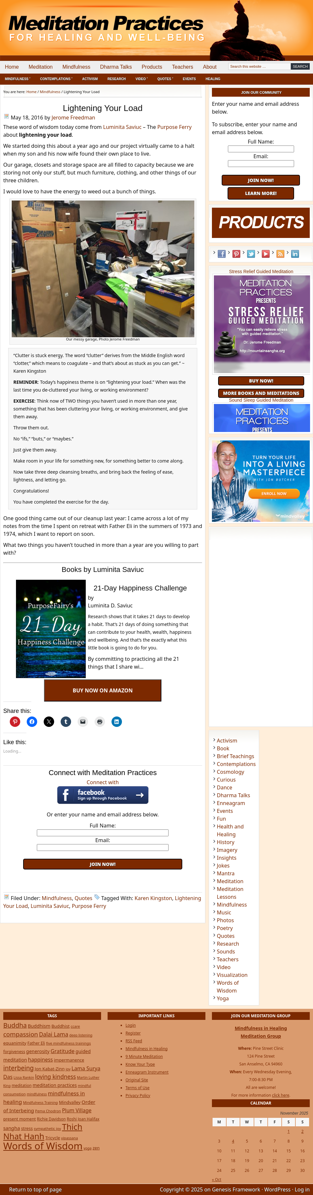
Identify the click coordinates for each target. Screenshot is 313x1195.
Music (224, 912)
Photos (225, 920)
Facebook (222, 254)
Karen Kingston (153, 898)
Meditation (41, 67)
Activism (90, 79)
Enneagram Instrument (147, 1072)
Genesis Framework (236, 1189)
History (225, 842)
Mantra (225, 873)
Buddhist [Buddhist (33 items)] (61, 1026)
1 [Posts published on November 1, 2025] (289, 1131)
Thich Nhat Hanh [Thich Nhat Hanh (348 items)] (42, 1131)
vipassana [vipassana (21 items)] (69, 1137)
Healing (213, 79)
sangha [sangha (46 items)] (11, 1128)
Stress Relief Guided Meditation (261, 271)
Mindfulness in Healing (147, 1048)
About (209, 67)
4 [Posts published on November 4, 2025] (233, 1141)
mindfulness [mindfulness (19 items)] (37, 1094)
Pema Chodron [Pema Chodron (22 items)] (48, 1110)
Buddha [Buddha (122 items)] (15, 1025)
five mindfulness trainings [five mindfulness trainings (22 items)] (68, 1043)
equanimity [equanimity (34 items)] (14, 1043)
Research (117, 79)
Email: (102, 840)
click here (280, 1095)
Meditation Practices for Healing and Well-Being (75, 22)
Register (133, 1033)
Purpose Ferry (174, 127)
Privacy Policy (138, 1095)
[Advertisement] (102, 879)
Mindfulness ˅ (17, 79)
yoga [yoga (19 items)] (87, 1148)
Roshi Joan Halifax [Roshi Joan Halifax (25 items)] (83, 1118)
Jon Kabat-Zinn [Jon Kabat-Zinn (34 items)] (50, 1069)
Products (152, 67)
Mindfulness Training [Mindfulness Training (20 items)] (40, 1102)
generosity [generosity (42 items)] (37, 1051)
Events (189, 79)
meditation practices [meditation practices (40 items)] (55, 1085)
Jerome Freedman (73, 117)
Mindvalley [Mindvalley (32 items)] (70, 1102)
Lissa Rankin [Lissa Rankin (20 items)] (24, 1077)
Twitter (251, 254)
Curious (226, 779)
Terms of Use (137, 1088)
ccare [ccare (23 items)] (75, 1026)
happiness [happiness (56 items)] (40, 1059)
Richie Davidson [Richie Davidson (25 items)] (51, 1118)
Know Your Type (140, 1064)
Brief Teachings (235, 756)
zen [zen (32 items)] (96, 1148)
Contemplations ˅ (56, 79)
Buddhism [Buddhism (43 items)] (39, 1025)
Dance (224, 787)
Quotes (84, 898)
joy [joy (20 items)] (68, 1068)
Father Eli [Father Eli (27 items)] (36, 1043)
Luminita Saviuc (122, 127)
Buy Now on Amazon (103, 690)
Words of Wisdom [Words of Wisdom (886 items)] (42, 1145)
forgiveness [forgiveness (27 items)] (14, 1051)
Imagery (227, 850)
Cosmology (230, 771)
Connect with (103, 791)
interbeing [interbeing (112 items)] (18, 1068)
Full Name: (103, 825)
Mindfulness (76, 67)
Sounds (226, 951)
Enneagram (231, 803)
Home (12, 67)
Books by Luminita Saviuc (103, 569)
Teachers (182, 67)
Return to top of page (35, 1189)
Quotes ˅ (165, 79)
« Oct (216, 1179)
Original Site (137, 1080)
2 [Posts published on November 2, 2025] (302, 1131)
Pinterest (236, 254)
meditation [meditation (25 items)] (22, 1085)
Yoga (223, 998)
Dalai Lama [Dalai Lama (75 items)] (53, 1034)
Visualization (232, 975)
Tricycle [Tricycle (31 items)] (52, 1138)
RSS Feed (280, 254)
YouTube (266, 254)
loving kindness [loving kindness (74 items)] (55, 1076)
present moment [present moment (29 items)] (19, 1119)
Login (131, 1025)
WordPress (277, 1189)
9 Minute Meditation (144, 1056)
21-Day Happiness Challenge (140, 588)
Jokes (223, 865)
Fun (221, 818)
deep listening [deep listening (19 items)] (81, 1035)
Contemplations (236, 764)
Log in (302, 1189)
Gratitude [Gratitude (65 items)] (63, 1051)
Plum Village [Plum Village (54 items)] (76, 1110)
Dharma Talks (116, 67)
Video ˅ (142, 79)
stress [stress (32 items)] (27, 1128)
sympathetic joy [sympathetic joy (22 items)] (47, 1128)
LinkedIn (295, 254)
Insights (226, 857)
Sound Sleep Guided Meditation (261, 400)
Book (223, 748)
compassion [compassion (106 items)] (20, 1034)
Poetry (225, 928)
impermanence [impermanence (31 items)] (69, 1060)
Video (224, 967)
